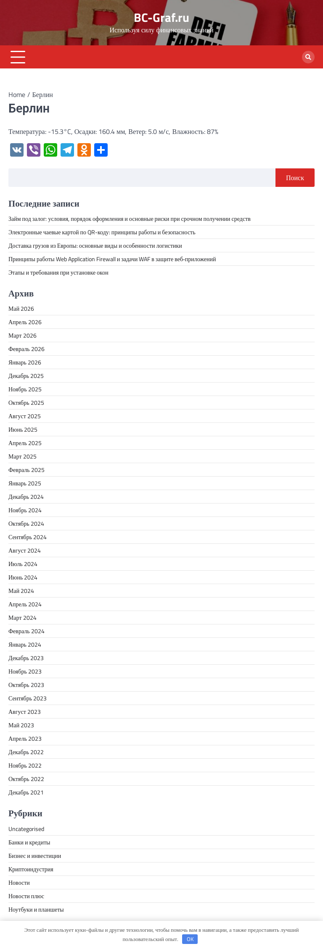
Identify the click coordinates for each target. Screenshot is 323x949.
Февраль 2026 (26, 348)
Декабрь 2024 (26, 496)
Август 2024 (24, 550)
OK (190, 939)
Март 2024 (22, 617)
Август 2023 (24, 711)
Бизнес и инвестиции (34, 855)
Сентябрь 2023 (27, 698)
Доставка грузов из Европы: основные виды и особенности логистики (95, 245)
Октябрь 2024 (26, 523)
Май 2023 (21, 725)
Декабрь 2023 (26, 657)
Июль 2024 (22, 563)
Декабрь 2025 (26, 375)
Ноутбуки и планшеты (36, 909)
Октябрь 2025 (26, 402)
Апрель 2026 (25, 321)
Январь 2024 (24, 644)
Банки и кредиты (29, 842)
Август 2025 (24, 416)
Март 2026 (22, 335)
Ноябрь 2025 (25, 389)
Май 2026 (21, 308)
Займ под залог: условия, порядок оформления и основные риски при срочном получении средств (129, 218)
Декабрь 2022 (26, 751)
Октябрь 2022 (26, 778)
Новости (19, 882)
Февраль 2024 (26, 631)
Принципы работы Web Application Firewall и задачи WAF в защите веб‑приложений (112, 258)
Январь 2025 (24, 483)
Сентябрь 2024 (27, 536)
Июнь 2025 (22, 429)
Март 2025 (22, 456)
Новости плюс (26, 895)
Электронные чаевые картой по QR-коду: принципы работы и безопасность (102, 232)
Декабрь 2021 (26, 792)
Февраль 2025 (26, 469)
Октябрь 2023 (26, 684)
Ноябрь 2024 (25, 510)
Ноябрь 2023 (25, 671)
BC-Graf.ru (161, 17)
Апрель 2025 (25, 442)
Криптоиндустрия (30, 869)
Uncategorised (26, 828)
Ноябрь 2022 (25, 765)
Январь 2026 (24, 362)
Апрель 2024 (25, 604)
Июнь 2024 (22, 577)
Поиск (295, 178)
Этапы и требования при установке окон (58, 272)
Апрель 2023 (25, 738)
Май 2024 (21, 590)
